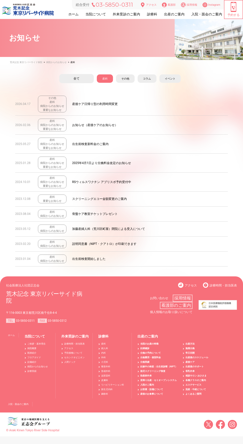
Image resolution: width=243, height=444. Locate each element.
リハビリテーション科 (112, 384)
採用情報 (189, 4)
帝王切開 (190, 353)
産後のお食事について (151, 394)
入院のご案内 (147, 384)
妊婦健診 (144, 348)
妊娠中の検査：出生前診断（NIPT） (158, 366)
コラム (150, 78)
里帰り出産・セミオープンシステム (158, 380)
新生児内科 (107, 389)
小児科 (104, 362)
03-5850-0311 (114, 4)
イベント (176, 78)
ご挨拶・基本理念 (36, 343)
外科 (103, 357)
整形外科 (105, 366)
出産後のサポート (194, 366)
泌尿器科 (105, 375)
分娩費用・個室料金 (150, 357)
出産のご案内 (174, 14)
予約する (233, 9)
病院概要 (31, 348)
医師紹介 (31, 353)
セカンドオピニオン (74, 357)
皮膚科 (104, 380)
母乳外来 (190, 371)
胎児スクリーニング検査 (152, 371)
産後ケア (190, 362)
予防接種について (73, 353)
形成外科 (105, 371)
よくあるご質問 (193, 394)
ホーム (73, 14)
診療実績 (31, 371)
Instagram (211, 4)
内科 (103, 353)
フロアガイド (34, 357)
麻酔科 (104, 394)
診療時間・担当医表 (223, 285)
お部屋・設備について (151, 389)
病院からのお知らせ (37, 366)
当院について (95, 14)
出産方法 (190, 343)
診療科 (152, 14)
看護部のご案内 (176, 305)
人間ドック (70, 362)
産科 (103, 78)
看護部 (169, 4)
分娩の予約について (150, 353)
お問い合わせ (159, 298)
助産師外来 (146, 375)
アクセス (148, 4)
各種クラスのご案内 (195, 380)
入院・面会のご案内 (206, 14)
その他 (126, 78)
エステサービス (193, 384)
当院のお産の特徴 (149, 343)
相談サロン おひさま (196, 375)
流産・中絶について (195, 389)
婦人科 (104, 348)
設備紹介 (31, 362)
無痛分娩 (190, 348)
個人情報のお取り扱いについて (171, 312)
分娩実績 (144, 362)
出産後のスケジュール (196, 357)
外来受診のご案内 (126, 14)
